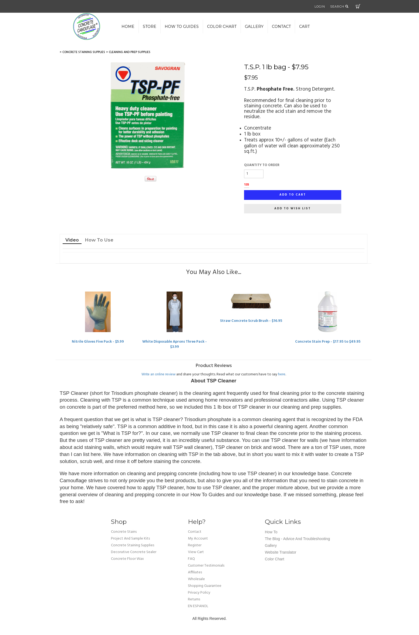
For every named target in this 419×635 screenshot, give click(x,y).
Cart (358, 6)
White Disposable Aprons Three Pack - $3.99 (174, 344)
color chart (221, 26)
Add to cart (292, 194)
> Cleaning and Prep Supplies (128, 52)
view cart (196, 552)
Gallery (271, 546)
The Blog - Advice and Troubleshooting (297, 539)
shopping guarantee (204, 586)
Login (320, 6)
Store (149, 26)
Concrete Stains (124, 532)
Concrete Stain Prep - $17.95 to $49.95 (327, 342)
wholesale (196, 579)
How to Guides (182, 26)
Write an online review (158, 374)
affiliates (195, 573)
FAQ (191, 559)
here (281, 374)
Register (194, 546)
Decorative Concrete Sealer (133, 552)
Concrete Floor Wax (127, 559)
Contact (281, 26)
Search (339, 6)
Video (72, 240)
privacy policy (199, 593)
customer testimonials (206, 566)
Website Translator (280, 552)
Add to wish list (292, 208)
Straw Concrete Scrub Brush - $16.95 (250, 321)
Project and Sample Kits (130, 539)
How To (271, 532)
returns (194, 600)
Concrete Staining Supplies (132, 546)
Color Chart (274, 559)
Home (127, 26)
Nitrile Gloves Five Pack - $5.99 (98, 342)
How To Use (99, 240)
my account (198, 539)
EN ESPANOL (198, 606)
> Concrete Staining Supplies (82, 52)
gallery (254, 26)
